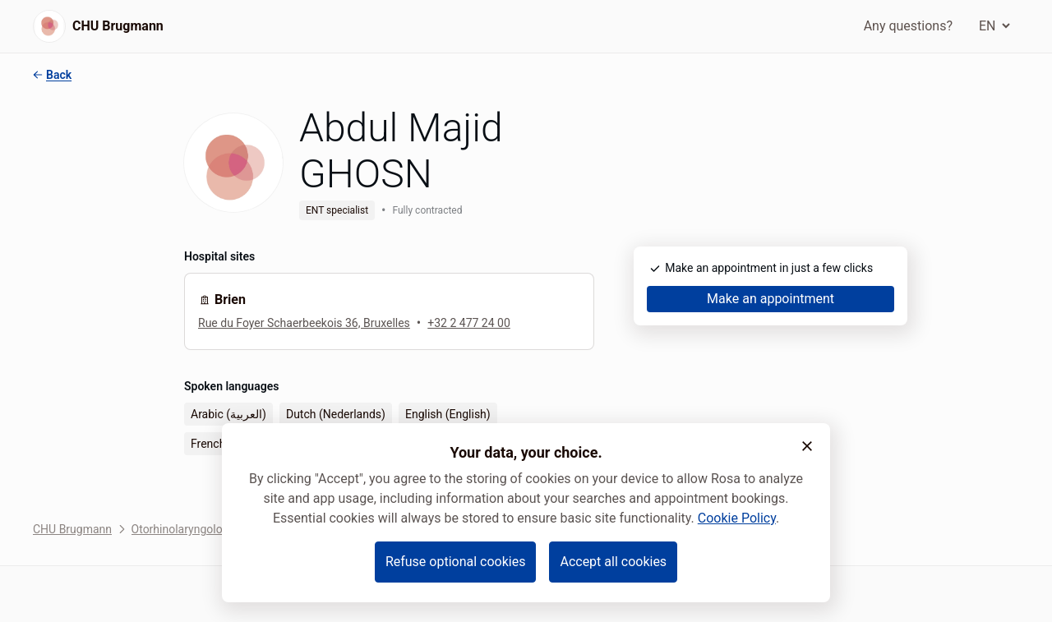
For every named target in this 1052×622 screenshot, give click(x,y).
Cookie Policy (737, 518)
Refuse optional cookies (455, 561)
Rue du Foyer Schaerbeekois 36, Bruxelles (304, 322)
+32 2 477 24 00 (468, 322)
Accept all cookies (613, 561)
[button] (807, 446)
